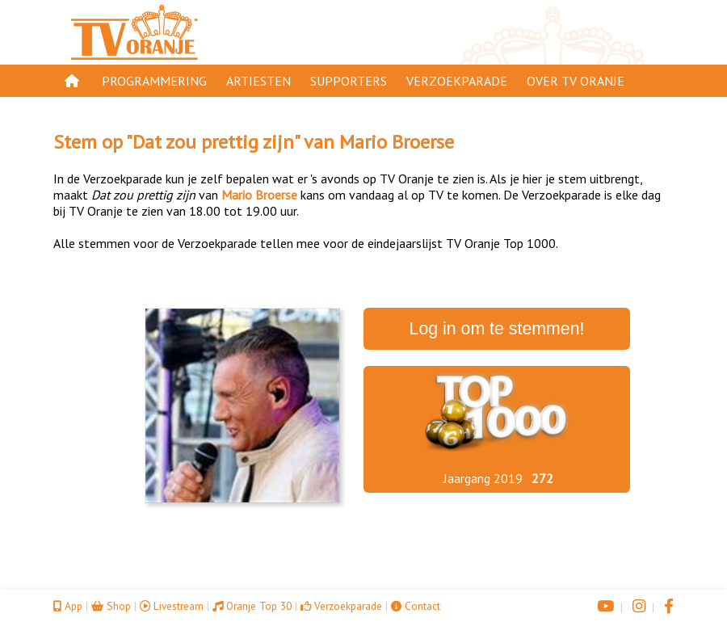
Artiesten (258, 81)
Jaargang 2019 (483, 478)
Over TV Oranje (575, 81)
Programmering (154, 81)
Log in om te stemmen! (497, 328)
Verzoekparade (456, 81)
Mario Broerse (396, 141)
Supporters (348, 81)
